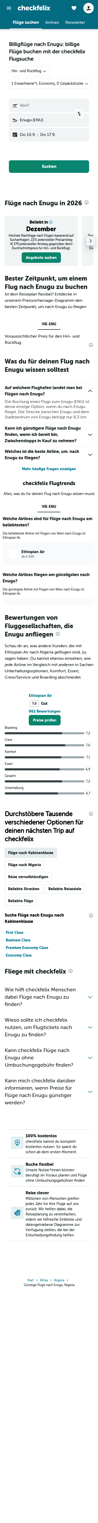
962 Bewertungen (45, 772)
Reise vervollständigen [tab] (28, 937)
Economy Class (19, 1016)
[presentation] (86, 202)
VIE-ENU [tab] (49, 324)
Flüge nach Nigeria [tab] (24, 925)
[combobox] (29, 71)
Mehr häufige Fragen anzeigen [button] (49, 469)
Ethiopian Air (40, 756)
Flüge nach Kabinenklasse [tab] (30, 913)
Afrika (44, 1387)
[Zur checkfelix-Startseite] (34, 7)
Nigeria (59, 1387)
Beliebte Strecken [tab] (23, 949)
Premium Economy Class (27, 1008)
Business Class (18, 1001)
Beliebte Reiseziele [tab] (64, 949)
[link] (41, 257)
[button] (9, 8)
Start (30, 1387)
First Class (14, 993)
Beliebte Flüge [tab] (20, 961)
